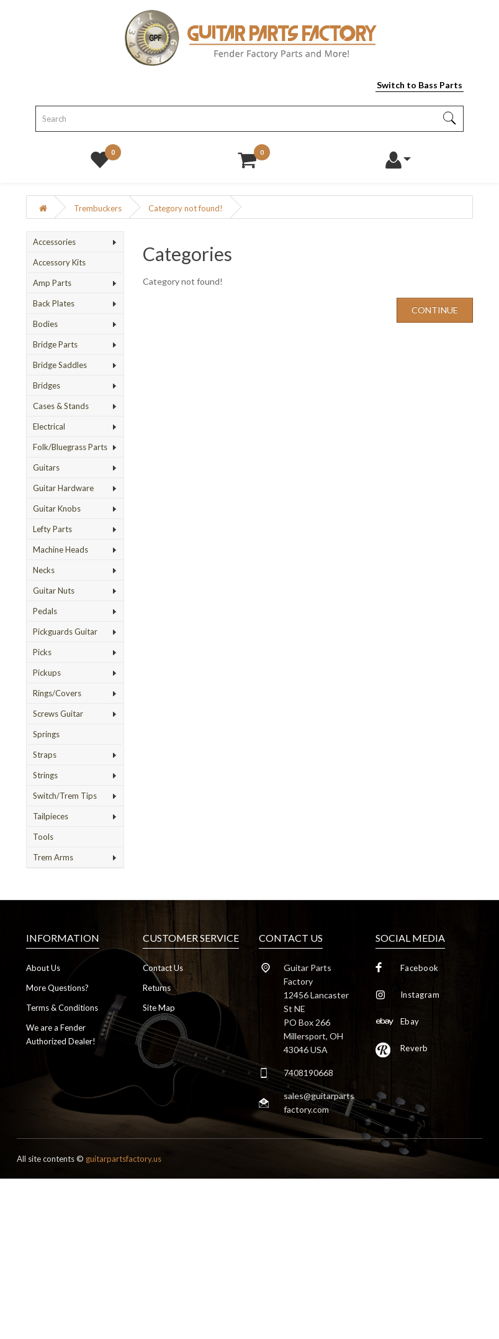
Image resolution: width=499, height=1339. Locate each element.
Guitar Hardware (63, 488)
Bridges (46, 385)
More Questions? (57, 988)
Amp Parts (52, 283)
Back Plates (53, 303)
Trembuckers (98, 208)
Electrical (49, 426)
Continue (434, 310)
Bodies (45, 324)
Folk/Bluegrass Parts (70, 447)
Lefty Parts (52, 529)
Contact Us (163, 968)
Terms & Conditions (62, 1008)
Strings (45, 775)
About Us (43, 968)
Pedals (45, 611)
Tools (43, 837)
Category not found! (185, 208)
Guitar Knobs (57, 508)
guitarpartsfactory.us (123, 1159)
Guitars (46, 467)
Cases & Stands (61, 406)
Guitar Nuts (53, 591)
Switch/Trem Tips (65, 796)
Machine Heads (60, 549)
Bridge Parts (55, 344)
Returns (157, 988)
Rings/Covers (57, 693)
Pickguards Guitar (65, 632)
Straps (44, 755)
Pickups (47, 673)
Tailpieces (50, 816)
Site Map (159, 1008)
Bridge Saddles (60, 365)
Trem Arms (53, 857)
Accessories (54, 242)
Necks (44, 570)
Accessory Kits (59, 262)
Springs (46, 734)
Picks (42, 652)
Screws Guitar (58, 714)
